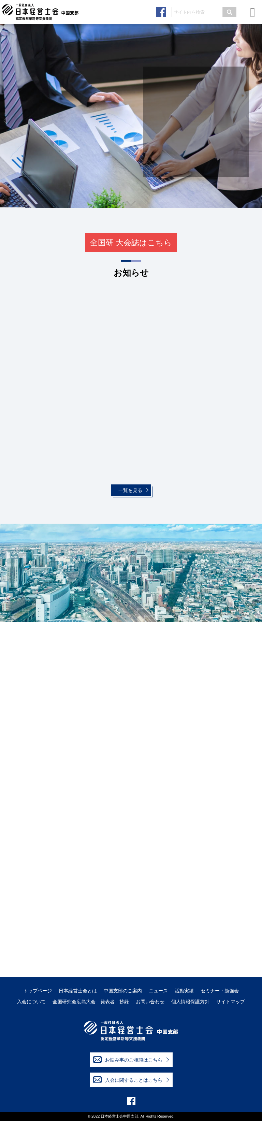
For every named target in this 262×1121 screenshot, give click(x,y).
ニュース (158, 990)
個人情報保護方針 (190, 1001)
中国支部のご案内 (123, 990)
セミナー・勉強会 (220, 990)
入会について (31, 1001)
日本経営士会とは (78, 990)
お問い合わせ (150, 1001)
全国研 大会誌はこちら (131, 242)
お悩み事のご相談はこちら (127, 1059)
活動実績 (184, 990)
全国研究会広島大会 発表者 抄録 (91, 1001)
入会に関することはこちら (127, 1079)
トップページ (37, 990)
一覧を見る (130, 490)
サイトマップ (230, 1001)
